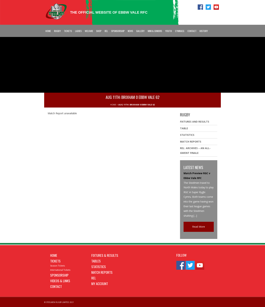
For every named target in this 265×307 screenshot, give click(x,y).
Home (48, 31)
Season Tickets (57, 265)
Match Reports (190, 141)
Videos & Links (60, 281)
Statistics (187, 135)
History (203, 31)
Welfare (89, 31)
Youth (168, 31)
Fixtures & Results (104, 255)
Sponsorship (118, 31)
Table (184, 128)
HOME (113, 104)
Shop (98, 31)
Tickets (68, 31)
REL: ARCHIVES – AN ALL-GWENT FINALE (195, 150)
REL (106, 31)
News (130, 31)
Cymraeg (179, 31)
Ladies (78, 31)
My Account (99, 283)
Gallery (140, 31)
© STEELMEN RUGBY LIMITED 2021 (59, 302)
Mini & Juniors (155, 31)
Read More (198, 226)
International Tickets (60, 269)
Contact (191, 31)
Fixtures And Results (194, 121)
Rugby (57, 31)
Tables (96, 261)
